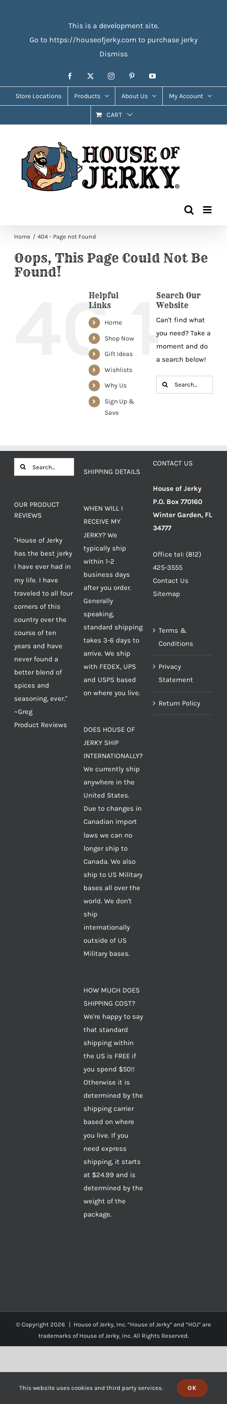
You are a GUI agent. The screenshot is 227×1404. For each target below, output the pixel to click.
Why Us (116, 385)
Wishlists (118, 370)
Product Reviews (40, 725)
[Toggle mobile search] (189, 210)
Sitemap (166, 594)
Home (113, 322)
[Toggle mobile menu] (208, 210)
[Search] (165, 385)
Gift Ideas (119, 354)
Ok (192, 1387)
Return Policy (179, 703)
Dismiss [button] (113, 53)
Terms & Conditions (176, 637)
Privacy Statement (176, 673)
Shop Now (119, 338)
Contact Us (171, 580)
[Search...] (184, 385)
